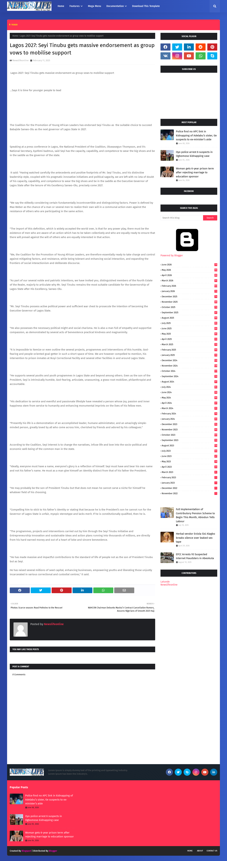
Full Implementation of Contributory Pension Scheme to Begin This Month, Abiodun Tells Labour (195, 515)
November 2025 (189, 301)
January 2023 (189, 482)
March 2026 (189, 280)
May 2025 (189, 333)
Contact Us (212, 851)
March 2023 (189, 472)
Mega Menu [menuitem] (94, 6)
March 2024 (189, 408)
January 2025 (189, 355)
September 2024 (189, 376)
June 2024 (189, 392)
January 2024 (189, 419)
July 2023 (189, 450)
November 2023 (189, 429)
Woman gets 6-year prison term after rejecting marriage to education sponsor (195, 172)
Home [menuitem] (61, 6)
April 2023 (189, 466)
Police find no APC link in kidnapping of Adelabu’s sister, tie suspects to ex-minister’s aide (196, 135)
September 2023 (189, 440)
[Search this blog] (181, 217)
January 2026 (189, 291)
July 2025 (189, 323)
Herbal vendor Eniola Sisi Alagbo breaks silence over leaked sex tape (195, 537)
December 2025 (189, 296)
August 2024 (189, 381)
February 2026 (189, 286)
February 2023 (189, 477)
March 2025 (189, 344)
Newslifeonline (21, 60)
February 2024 (189, 413)
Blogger (53, 850)
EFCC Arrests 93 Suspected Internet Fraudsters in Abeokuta (195, 556)
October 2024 (189, 371)
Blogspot (26, 850)
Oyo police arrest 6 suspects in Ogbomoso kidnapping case (194, 154)
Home (15, 36)
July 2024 (189, 387)
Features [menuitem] (75, 6)
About (200, 851)
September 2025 (189, 312)
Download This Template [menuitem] (146, 6)
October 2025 (189, 307)
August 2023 (189, 445)
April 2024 (189, 403)
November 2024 (189, 365)
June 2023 (189, 456)
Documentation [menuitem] (115, 6)
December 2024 (189, 360)
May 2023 (189, 461)
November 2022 (189, 493)
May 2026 (189, 270)
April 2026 (189, 275)
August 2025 (189, 317)
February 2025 (189, 349)
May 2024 (189, 397)
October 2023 (189, 435)
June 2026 (189, 264)
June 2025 (189, 328)
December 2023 (189, 424)
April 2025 (189, 339)
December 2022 (189, 488)
